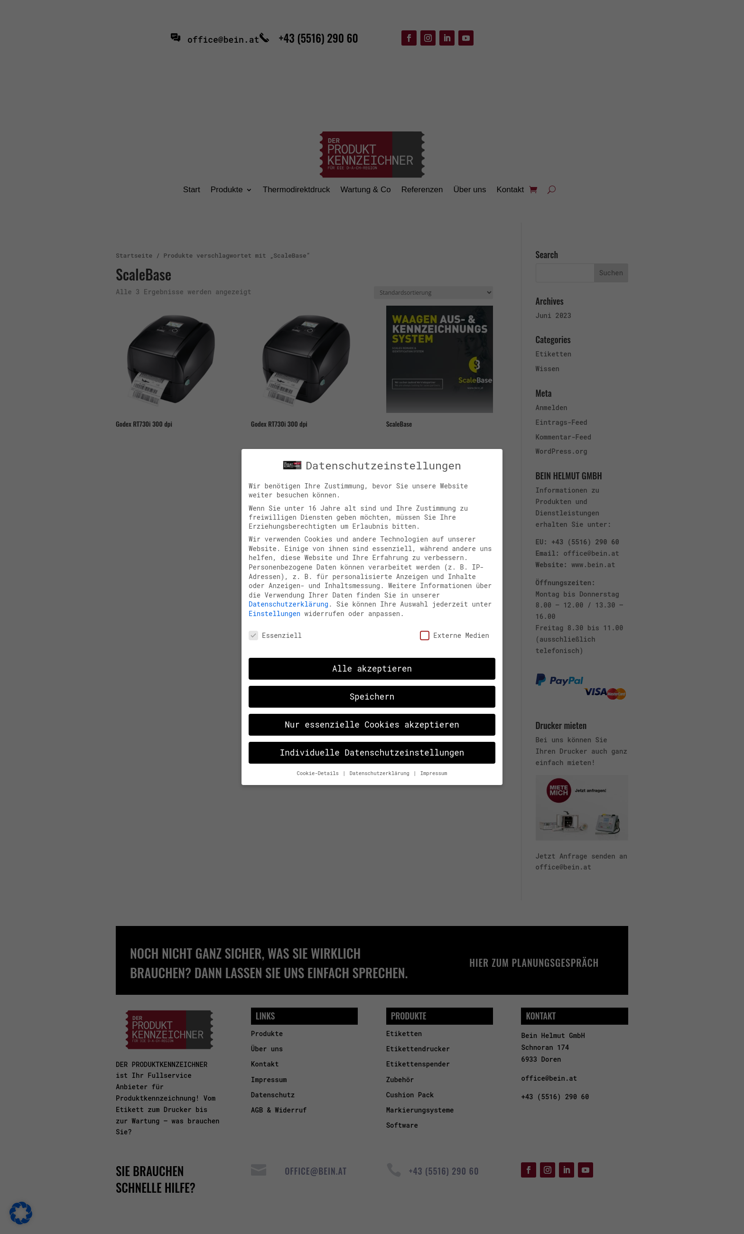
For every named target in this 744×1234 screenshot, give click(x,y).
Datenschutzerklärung (288, 603)
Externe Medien (454, 634)
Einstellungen (274, 612)
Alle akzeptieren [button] (372, 668)
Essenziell (275, 634)
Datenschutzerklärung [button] (381, 773)
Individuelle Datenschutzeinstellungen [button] (372, 752)
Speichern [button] (372, 696)
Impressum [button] (433, 773)
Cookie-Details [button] (319, 773)
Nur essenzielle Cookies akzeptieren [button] (372, 724)
